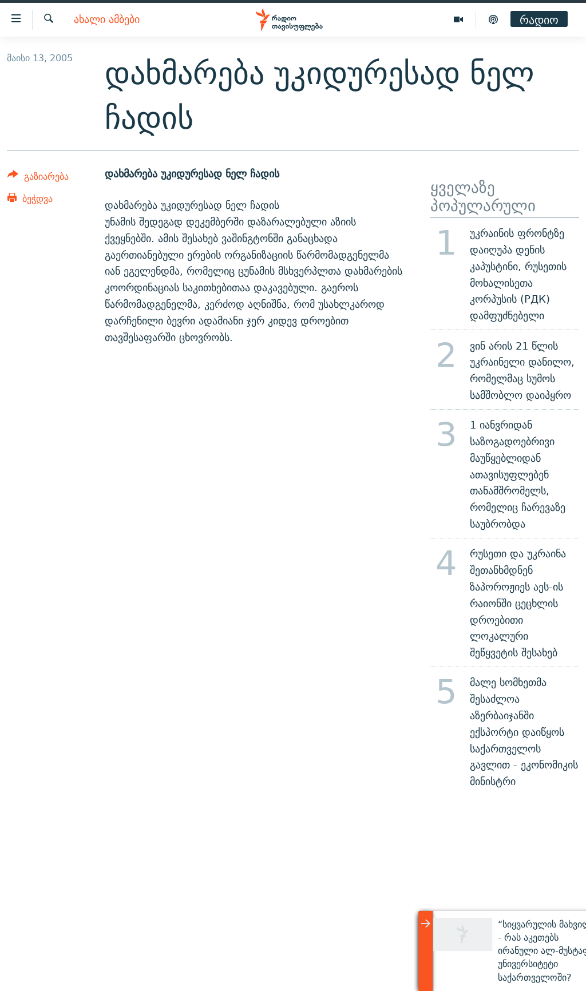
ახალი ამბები (107, 19)
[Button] (38, 178)
